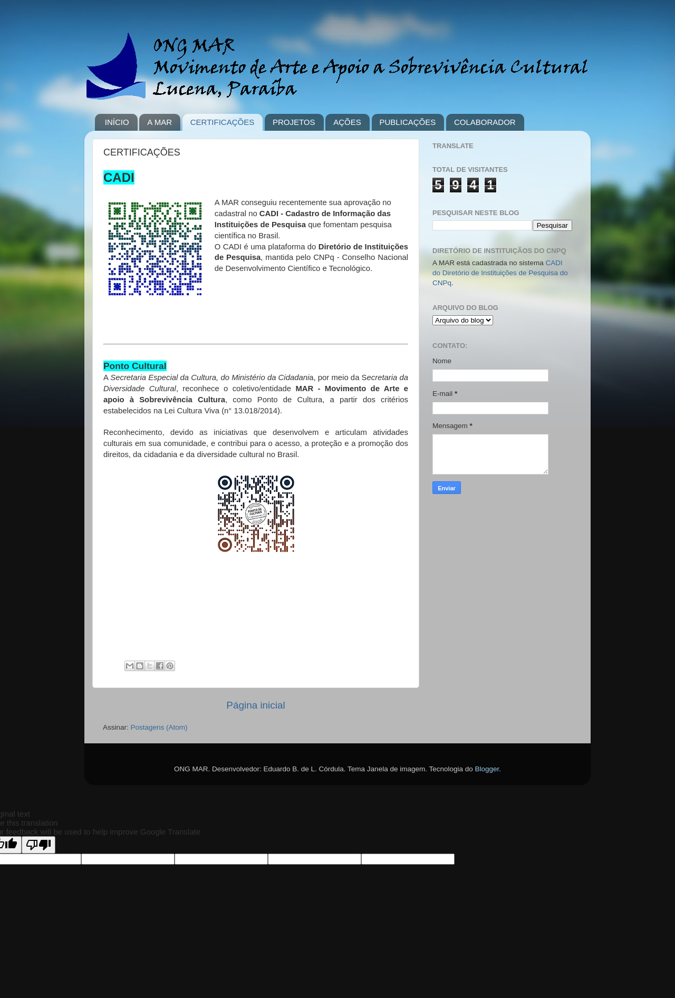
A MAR (159, 122)
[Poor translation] (38, 845)
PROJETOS (294, 122)
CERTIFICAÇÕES (222, 122)
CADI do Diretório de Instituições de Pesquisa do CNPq (500, 273)
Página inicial (255, 705)
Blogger (487, 769)
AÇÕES (347, 122)
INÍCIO (117, 122)
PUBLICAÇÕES (408, 122)
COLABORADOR (485, 122)
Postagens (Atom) (159, 727)
